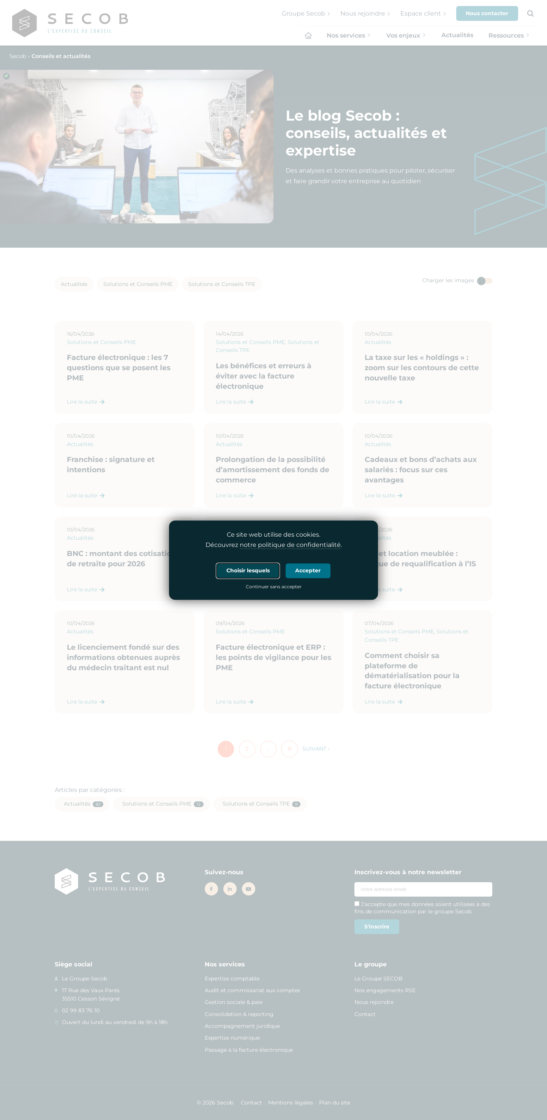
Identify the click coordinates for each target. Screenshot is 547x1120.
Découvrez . (274, 545)
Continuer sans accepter (274, 587)
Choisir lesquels (248, 570)
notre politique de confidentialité (290, 544)
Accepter (308, 570)
